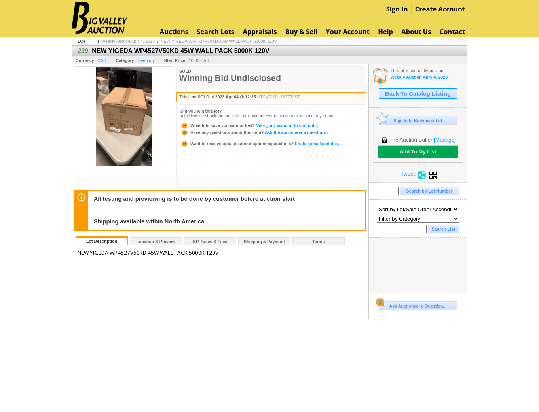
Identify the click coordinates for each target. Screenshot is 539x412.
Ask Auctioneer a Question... (412, 304)
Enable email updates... (261, 143)
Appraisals (260, 31)
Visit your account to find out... (249, 125)
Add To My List (418, 152)
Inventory (146, 60)
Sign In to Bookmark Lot (410, 120)
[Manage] (444, 140)
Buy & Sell (301, 31)
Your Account (348, 31)
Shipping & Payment (264, 241)
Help (385, 31)
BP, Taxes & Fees (210, 241)
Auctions (174, 31)
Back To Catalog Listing (418, 94)
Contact (452, 31)
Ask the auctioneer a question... (254, 132)
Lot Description (101, 241)
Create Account (440, 8)
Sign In (397, 8)
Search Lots (215, 31)
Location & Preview (156, 241)
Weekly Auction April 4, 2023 (128, 41)
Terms (318, 241)
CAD (101, 60)
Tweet (408, 174)
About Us (416, 31)
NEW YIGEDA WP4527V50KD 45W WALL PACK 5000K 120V (219, 41)
